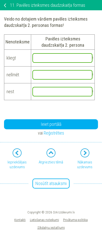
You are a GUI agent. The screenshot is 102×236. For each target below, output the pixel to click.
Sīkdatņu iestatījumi (51, 227)
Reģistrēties (54, 133)
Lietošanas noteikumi (44, 220)
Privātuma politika (75, 220)
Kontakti (20, 220)
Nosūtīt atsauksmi (51, 183)
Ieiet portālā (51, 124)
